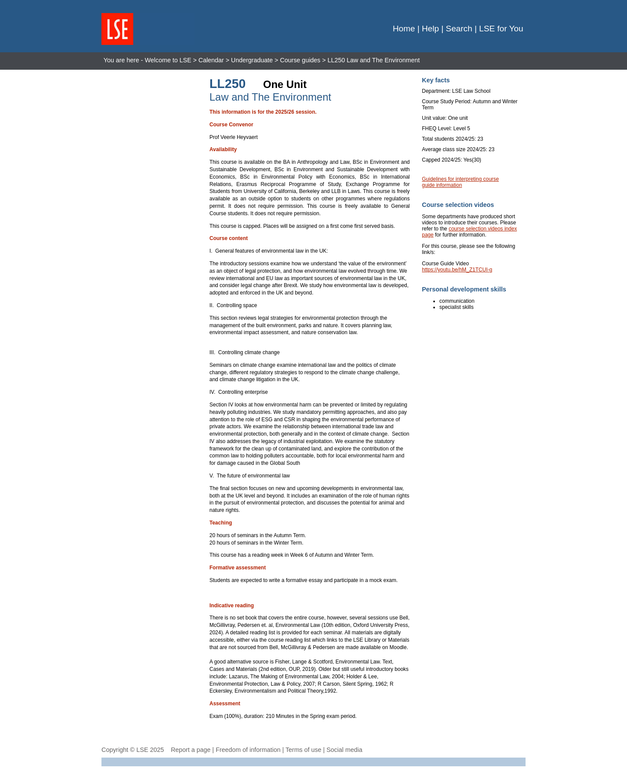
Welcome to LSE (168, 60)
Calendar (211, 60)
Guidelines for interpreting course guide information (460, 182)
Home (404, 28)
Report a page (190, 749)
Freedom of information (248, 749)
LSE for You (501, 28)
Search (459, 28)
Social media (344, 749)
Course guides (300, 60)
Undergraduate (252, 60)
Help (430, 28)
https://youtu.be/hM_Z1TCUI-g (457, 270)
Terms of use (303, 749)
